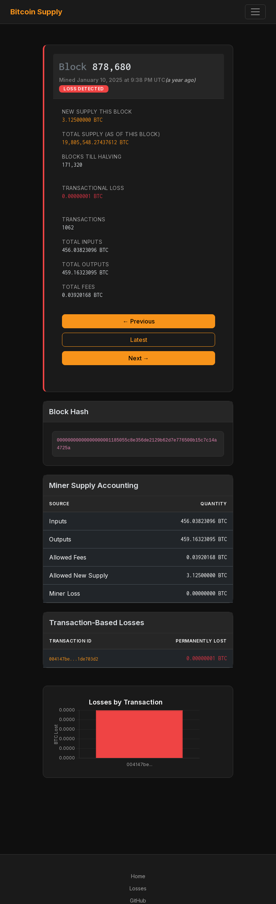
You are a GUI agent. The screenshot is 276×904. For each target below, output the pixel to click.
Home (138, 876)
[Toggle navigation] (255, 11)
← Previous (139, 321)
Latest (138, 339)
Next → (138, 358)
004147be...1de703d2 (73, 659)
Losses (138, 888)
